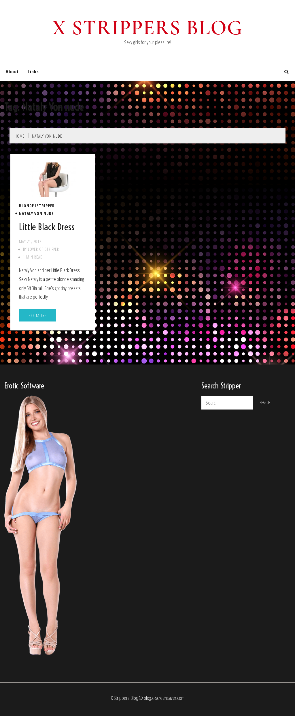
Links (33, 71)
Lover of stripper (43, 249)
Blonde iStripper (37, 206)
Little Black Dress (47, 227)
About (12, 71)
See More (38, 315)
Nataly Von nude (36, 214)
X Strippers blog (147, 27)
